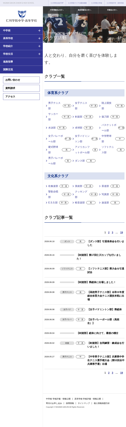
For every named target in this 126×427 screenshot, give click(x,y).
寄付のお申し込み (54, 403)
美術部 (84, 186)
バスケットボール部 (113, 128)
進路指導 (8, 61)
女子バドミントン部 (86, 139)
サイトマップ (84, 403)
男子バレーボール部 (59, 161)
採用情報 (70, 403)
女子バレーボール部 (59, 139)
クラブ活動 (81, 33)
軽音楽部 (85, 202)
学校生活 (8, 54)
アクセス (10, 96)
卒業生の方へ (112, 10)
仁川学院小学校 (96, 3)
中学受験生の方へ (57, 10)
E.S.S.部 (58, 202)
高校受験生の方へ (84, 10)
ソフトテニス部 (113, 150)
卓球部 (84, 127)
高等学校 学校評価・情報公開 (87, 399)
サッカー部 (59, 117)
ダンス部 (85, 160)
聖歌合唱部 (59, 194)
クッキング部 (86, 194)
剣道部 (84, 116)
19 (121, 232)
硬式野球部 (59, 150)
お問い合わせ (12, 80)
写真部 (111, 194)
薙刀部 (111, 116)
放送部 (111, 202)
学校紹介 (8, 46)
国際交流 (8, 69)
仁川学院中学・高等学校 (115, 3)
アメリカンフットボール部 (86, 150)
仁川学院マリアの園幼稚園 (77, 3)
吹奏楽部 (58, 186)
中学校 (6, 30)
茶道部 (111, 186)
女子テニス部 (86, 106)
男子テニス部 (59, 106)
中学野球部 (113, 139)
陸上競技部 (113, 106)
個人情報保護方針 (102, 403)
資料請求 (10, 88)
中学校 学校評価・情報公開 (58, 399)
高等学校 (8, 38)
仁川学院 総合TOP (57, 3)
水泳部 (57, 127)
